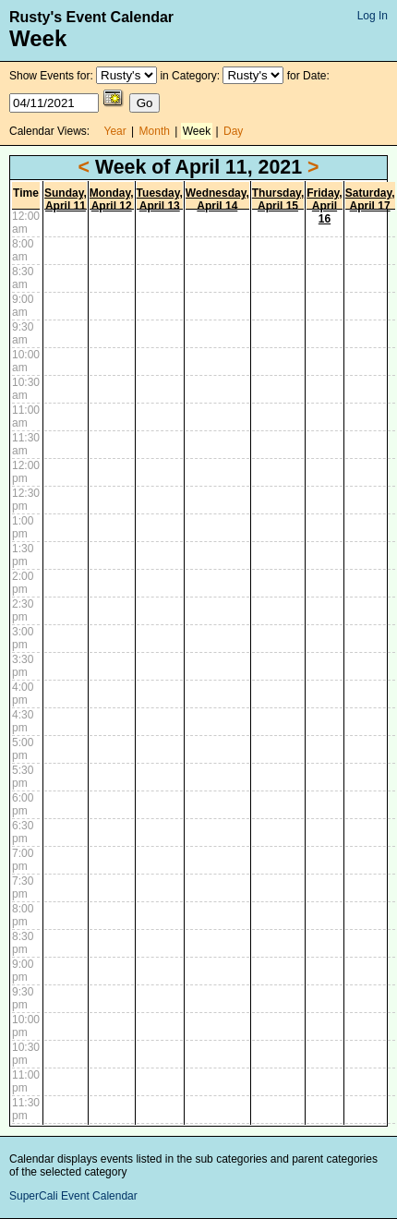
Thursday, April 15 (278, 199)
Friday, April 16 (324, 206)
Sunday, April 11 (65, 199)
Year (115, 131)
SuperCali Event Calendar (73, 1195)
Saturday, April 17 (370, 199)
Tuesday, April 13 (160, 199)
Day (233, 131)
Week (197, 131)
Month (154, 131)
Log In (372, 15)
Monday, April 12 (112, 199)
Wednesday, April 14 (217, 199)
